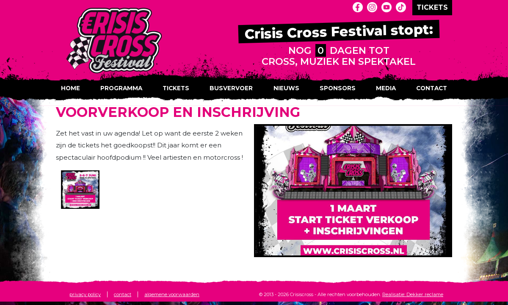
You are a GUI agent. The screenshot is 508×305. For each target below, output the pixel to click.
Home (70, 88)
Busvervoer (231, 88)
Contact (431, 88)
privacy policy (85, 294)
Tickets (176, 88)
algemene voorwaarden (171, 294)
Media (386, 88)
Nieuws (286, 88)
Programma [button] (121, 88)
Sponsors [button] (338, 88)
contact (122, 294)
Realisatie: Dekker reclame (412, 294)
